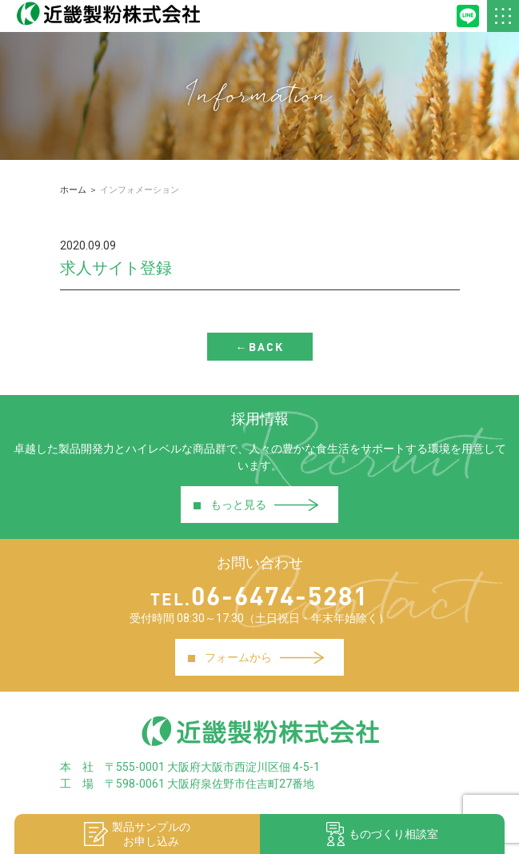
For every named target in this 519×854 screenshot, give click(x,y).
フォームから (255, 656)
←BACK (260, 346)
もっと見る (255, 504)
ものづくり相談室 (382, 834)
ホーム (73, 190)
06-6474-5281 (259, 595)
